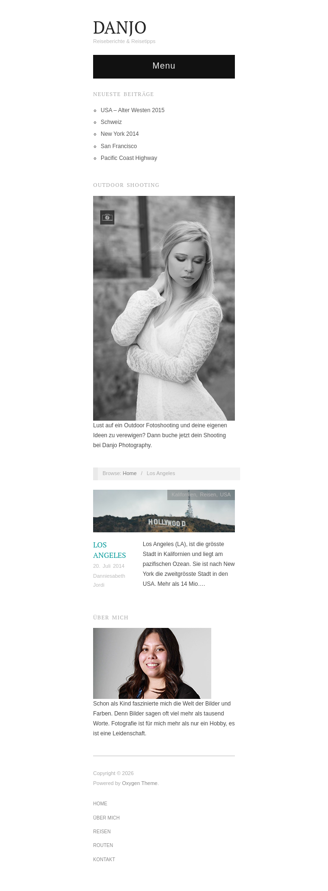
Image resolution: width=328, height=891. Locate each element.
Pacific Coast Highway (129, 158)
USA (225, 494)
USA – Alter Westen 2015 (132, 110)
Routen (103, 845)
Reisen (208, 494)
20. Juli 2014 (108, 566)
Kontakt (104, 859)
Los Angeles (109, 549)
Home (130, 473)
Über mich (106, 817)
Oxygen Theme (139, 783)
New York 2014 (120, 134)
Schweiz (111, 122)
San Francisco (119, 146)
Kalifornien (184, 494)
